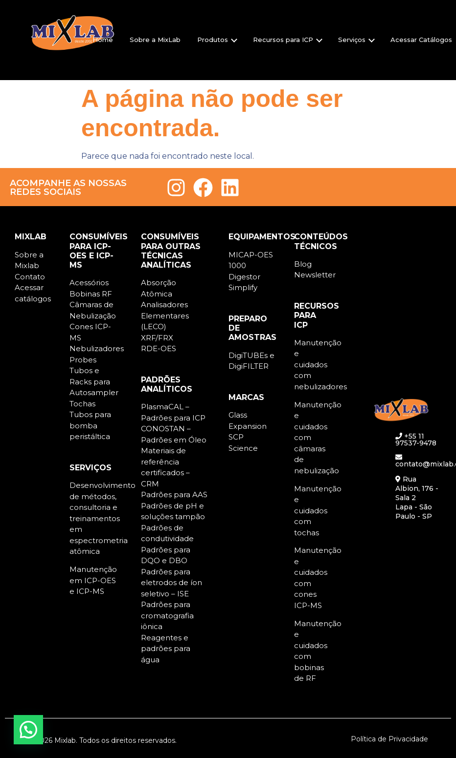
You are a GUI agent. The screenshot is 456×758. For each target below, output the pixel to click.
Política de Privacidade (389, 739)
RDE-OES (158, 348)
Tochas (82, 403)
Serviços (356, 39)
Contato (30, 276)
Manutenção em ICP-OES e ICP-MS (93, 580)
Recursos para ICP (287, 39)
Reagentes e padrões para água (165, 648)
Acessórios (89, 282)
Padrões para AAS (174, 494)
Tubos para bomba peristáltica (90, 425)
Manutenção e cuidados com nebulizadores (320, 364)
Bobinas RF (90, 293)
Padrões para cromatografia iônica (167, 615)
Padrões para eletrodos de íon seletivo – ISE (171, 582)
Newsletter (315, 274)
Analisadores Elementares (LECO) (165, 315)
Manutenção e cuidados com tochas (318, 510)
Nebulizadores (96, 348)
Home (102, 39)
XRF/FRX (157, 337)
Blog (303, 264)
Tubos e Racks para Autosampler (93, 381)
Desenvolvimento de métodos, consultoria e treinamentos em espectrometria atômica (102, 518)
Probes (82, 359)
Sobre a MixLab (155, 39)
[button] (28, 729)
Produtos (217, 39)
